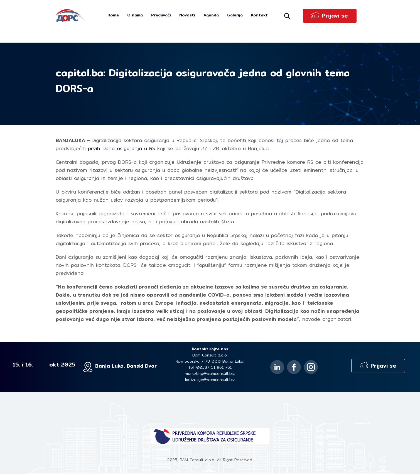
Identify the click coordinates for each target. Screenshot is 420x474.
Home (113, 15)
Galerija (235, 15)
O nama (135, 15)
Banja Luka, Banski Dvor (126, 366)
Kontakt (259, 15)
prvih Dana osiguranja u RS (121, 148)
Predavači (161, 15)
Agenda (211, 15)
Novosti (187, 15)
